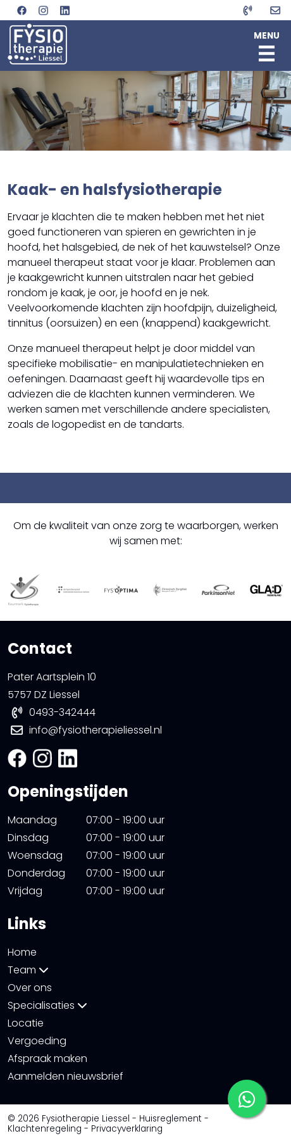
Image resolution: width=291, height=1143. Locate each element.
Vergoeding (37, 1041)
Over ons (30, 987)
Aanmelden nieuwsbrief (65, 1076)
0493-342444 (62, 712)
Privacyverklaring (127, 1129)
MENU (267, 45)
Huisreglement (170, 1119)
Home (22, 952)
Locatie (26, 1023)
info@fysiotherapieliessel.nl (95, 730)
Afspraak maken (47, 1058)
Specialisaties (47, 1005)
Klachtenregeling (45, 1129)
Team (28, 970)
